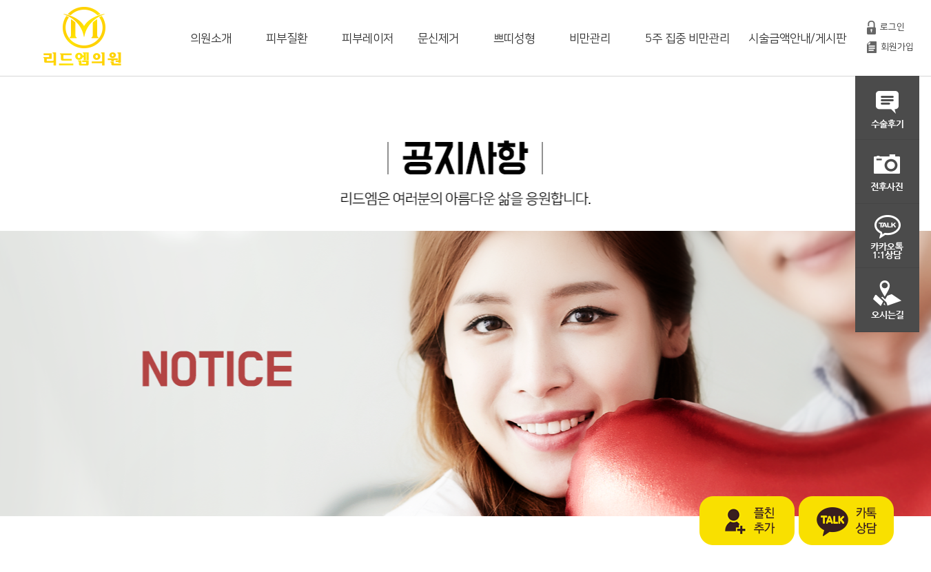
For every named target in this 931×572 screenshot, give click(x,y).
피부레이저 (367, 38)
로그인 (892, 27)
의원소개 (211, 38)
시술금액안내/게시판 (797, 38)
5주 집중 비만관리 (687, 38)
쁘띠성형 (514, 38)
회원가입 (897, 47)
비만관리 (590, 38)
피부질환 (286, 38)
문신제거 (438, 38)
